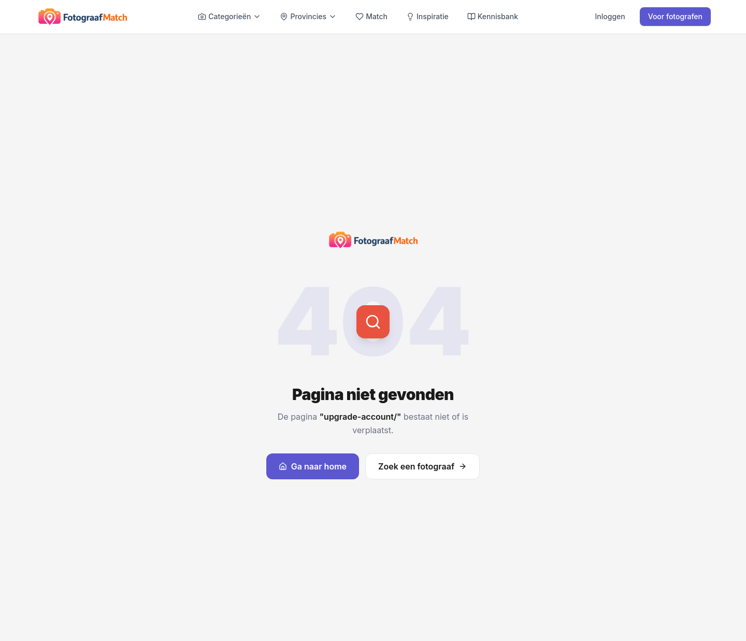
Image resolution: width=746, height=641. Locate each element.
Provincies (308, 16)
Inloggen (610, 16)
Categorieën (229, 16)
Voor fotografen (675, 16)
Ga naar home (313, 466)
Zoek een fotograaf (422, 466)
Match (371, 16)
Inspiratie (427, 16)
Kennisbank (492, 16)
